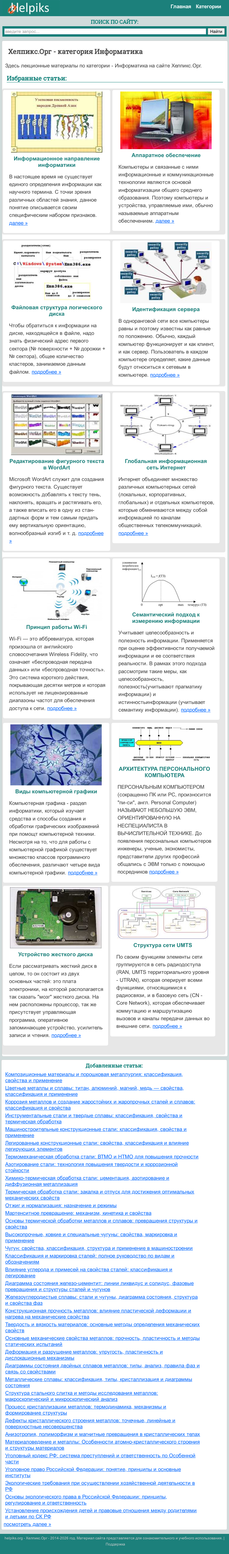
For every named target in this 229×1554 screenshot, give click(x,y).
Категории (208, 6)
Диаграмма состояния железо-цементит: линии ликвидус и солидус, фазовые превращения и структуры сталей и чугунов (99, 1286)
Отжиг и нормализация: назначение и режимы (61, 1205)
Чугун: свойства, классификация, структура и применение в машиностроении (99, 1248)
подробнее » (46, 372)
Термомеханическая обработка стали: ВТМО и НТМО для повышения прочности (102, 1157)
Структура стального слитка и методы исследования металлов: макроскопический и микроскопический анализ (81, 1396)
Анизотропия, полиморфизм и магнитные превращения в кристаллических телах (102, 1434)
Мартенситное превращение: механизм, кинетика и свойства (78, 1213)
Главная (181, 6)
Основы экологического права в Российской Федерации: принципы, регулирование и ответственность (86, 1500)
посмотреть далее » (27, 1524)
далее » (18, 223)
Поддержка (115, 1544)
